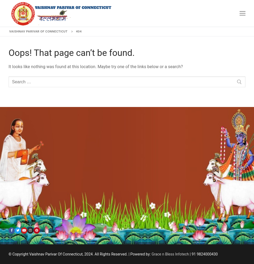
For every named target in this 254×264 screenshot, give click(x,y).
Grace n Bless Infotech (170, 254)
